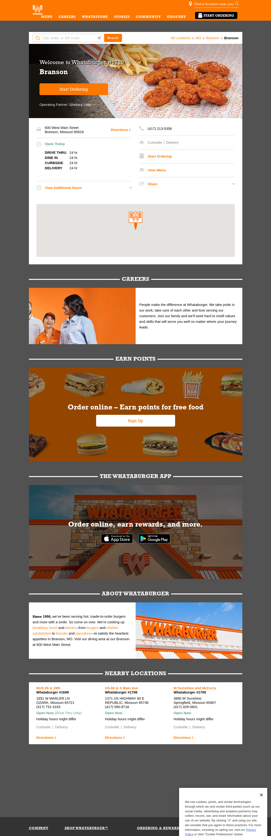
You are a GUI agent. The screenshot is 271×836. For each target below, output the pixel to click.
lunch (53, 628)
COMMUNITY (148, 17)
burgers (93, 628)
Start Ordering (216, 15)
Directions (119, 130)
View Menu (157, 170)
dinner (70, 628)
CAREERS (67, 17)
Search (113, 38)
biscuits (62, 633)
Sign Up (135, 420)
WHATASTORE (95, 17)
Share (153, 184)
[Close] (261, 807)
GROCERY (176, 17)
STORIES (122, 17)
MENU (46, 17)
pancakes (82, 633)
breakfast (40, 628)
